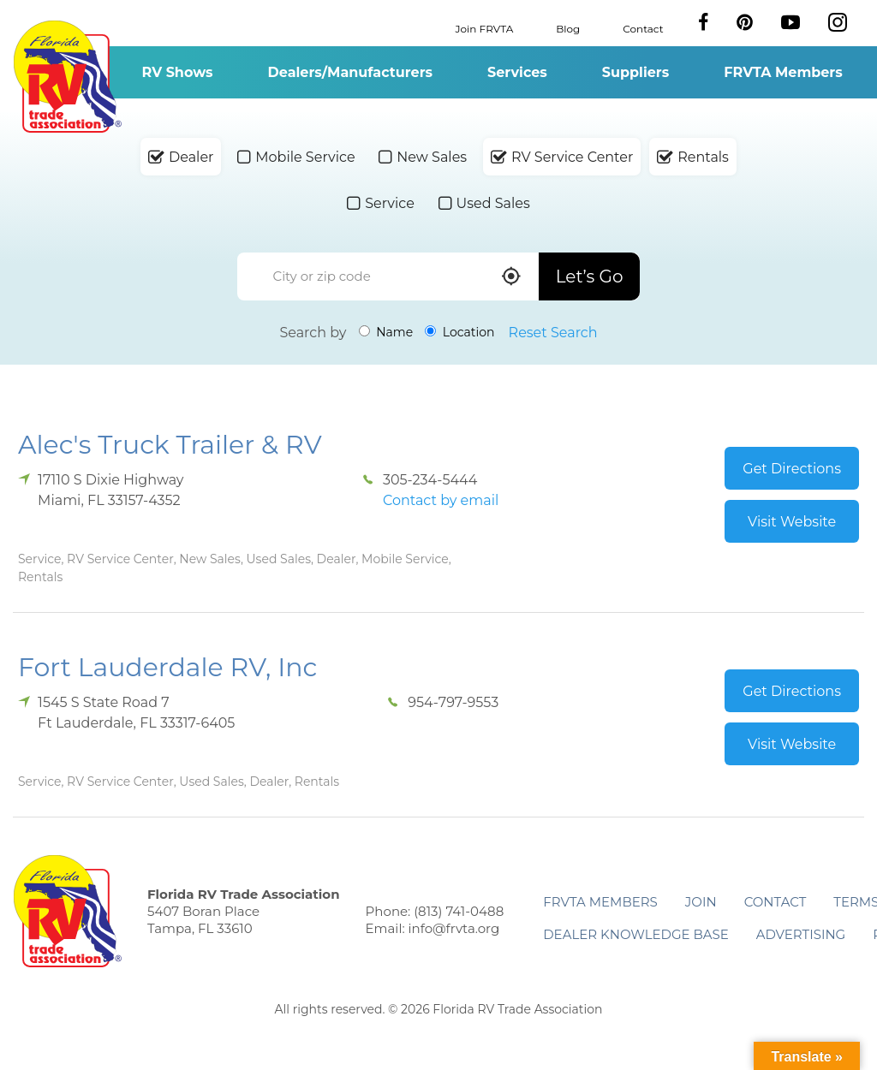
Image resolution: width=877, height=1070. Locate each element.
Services (517, 72)
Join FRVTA (485, 27)
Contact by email (440, 500)
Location (459, 332)
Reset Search (553, 332)
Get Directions (792, 469)
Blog (568, 27)
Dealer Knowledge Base (635, 934)
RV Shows (176, 72)
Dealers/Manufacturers (350, 72)
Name (386, 332)
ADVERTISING (801, 934)
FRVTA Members (783, 72)
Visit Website (792, 522)
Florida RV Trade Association (67, 77)
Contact (643, 27)
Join (701, 902)
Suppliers (635, 72)
